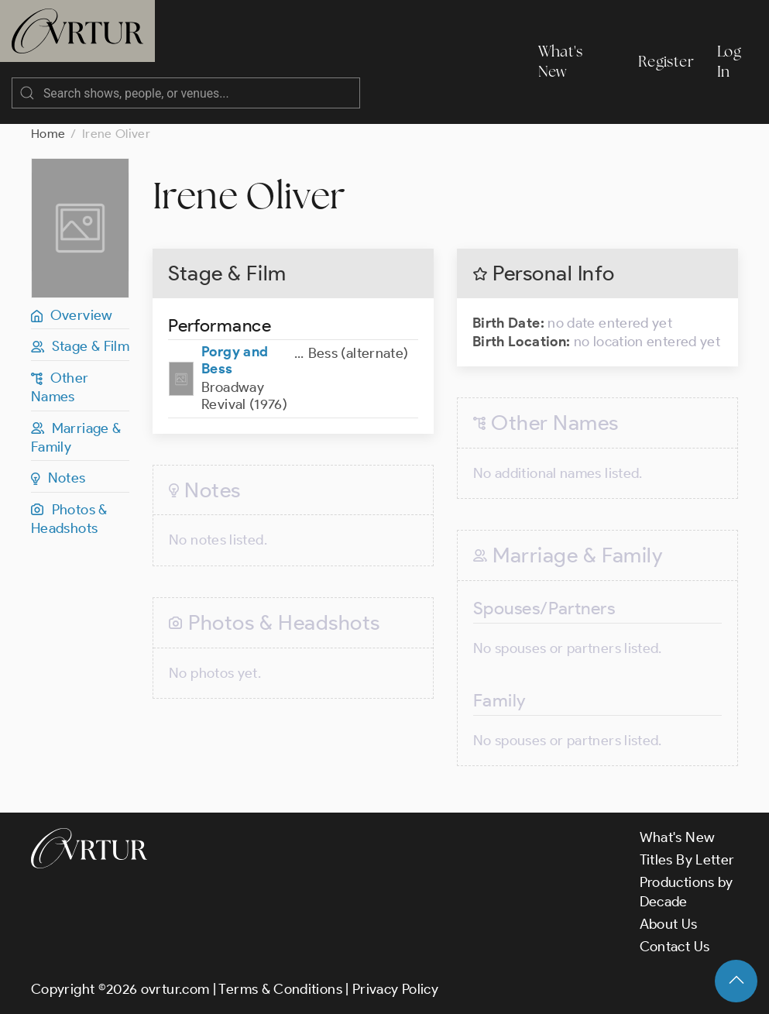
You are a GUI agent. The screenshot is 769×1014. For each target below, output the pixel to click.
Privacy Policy (395, 989)
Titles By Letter (687, 859)
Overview (72, 315)
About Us (669, 924)
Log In (729, 61)
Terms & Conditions (280, 989)
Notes (58, 477)
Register (666, 61)
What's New (560, 61)
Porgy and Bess (234, 360)
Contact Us (675, 946)
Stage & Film (80, 346)
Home (48, 133)
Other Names (60, 387)
